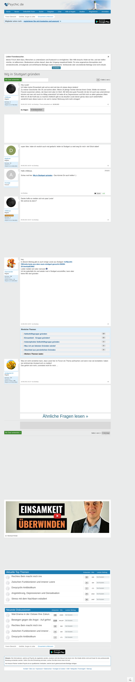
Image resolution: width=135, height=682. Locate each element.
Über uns (32, 669)
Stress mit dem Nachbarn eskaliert (29, 598)
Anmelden (105, 11)
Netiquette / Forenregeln (78, 669)
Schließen (56, 68)
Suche (41, 11)
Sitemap (89, 669)
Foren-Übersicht (10, 646)
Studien (82, 11)
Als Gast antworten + (13, 79)
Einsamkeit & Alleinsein (45, 646)
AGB (67, 669)
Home (8, 11)
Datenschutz (48, 669)
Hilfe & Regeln (70, 11)
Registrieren (93, 11)
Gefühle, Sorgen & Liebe (27, 646)
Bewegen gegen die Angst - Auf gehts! (31, 619)
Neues (16, 11)
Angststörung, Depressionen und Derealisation (35, 593)
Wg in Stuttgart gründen (22, 74)
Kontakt (25, 669)
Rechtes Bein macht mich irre (26, 576)
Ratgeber (50, 11)
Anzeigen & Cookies (59, 669)
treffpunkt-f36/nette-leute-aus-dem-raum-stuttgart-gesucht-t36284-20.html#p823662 (47, 264)
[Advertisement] (65, 398)
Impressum (39, 669)
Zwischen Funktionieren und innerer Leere (33, 582)
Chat (59, 11)
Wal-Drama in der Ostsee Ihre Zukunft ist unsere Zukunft (40, 614)
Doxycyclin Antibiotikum (23, 587)
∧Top (130, 679)
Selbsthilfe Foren (29, 11)
